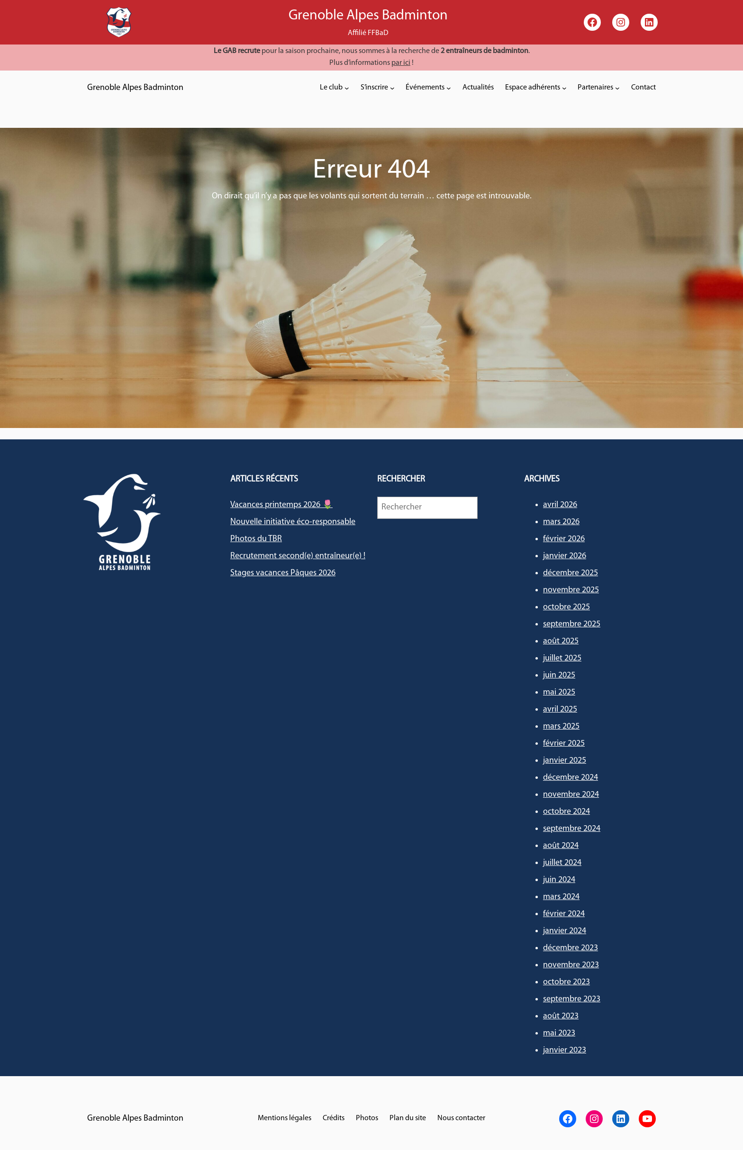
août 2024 (561, 845)
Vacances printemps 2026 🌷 (281, 504)
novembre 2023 (571, 965)
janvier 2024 (564, 931)
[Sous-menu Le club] (346, 88)
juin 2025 (559, 675)
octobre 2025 (566, 607)
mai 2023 (559, 1033)
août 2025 (561, 641)
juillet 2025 (562, 658)
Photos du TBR (256, 539)
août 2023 (561, 1016)
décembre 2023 (570, 948)
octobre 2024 (566, 811)
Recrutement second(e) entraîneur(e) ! (297, 556)
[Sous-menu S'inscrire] (392, 88)
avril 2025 (560, 709)
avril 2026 (560, 504)
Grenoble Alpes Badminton (135, 87)
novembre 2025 (571, 590)
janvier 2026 (564, 556)
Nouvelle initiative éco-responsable (292, 521)
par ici (400, 63)
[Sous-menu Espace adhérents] (564, 88)
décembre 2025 (570, 573)
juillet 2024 (562, 862)
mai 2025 (559, 692)
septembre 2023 (571, 999)
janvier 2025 (564, 760)
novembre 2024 (571, 794)
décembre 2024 (570, 777)
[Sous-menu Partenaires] (617, 88)
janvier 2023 (564, 1050)
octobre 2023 (566, 982)
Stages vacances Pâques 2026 (282, 573)
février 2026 (564, 539)
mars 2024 (561, 896)
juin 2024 (559, 879)
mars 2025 (561, 726)
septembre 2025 (571, 624)
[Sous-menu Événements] (448, 88)
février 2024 (564, 913)
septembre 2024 (571, 828)
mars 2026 (561, 521)
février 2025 (564, 743)
